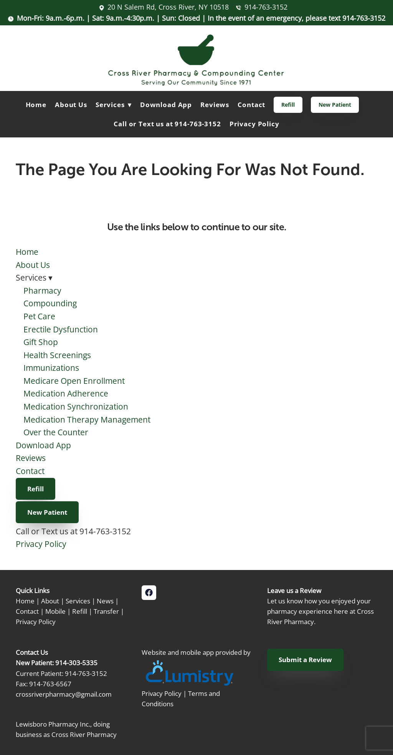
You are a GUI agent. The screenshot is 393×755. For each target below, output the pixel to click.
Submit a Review (305, 659)
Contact (251, 104)
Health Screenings (57, 355)
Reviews (214, 104)
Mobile (55, 611)
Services (78, 600)
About (50, 600)
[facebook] (149, 592)
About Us (71, 104)
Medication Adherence (65, 393)
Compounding (50, 303)
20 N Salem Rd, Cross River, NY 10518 (168, 7)
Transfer (106, 611)
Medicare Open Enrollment (74, 381)
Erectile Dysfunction (60, 329)
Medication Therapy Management (86, 419)
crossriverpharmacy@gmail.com (64, 694)
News (105, 600)
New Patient (335, 105)
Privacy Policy (254, 124)
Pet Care (39, 316)
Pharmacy (42, 290)
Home (36, 104)
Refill (288, 105)
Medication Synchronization (75, 406)
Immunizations (51, 367)
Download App (166, 104)
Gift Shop (40, 342)
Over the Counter (55, 432)
